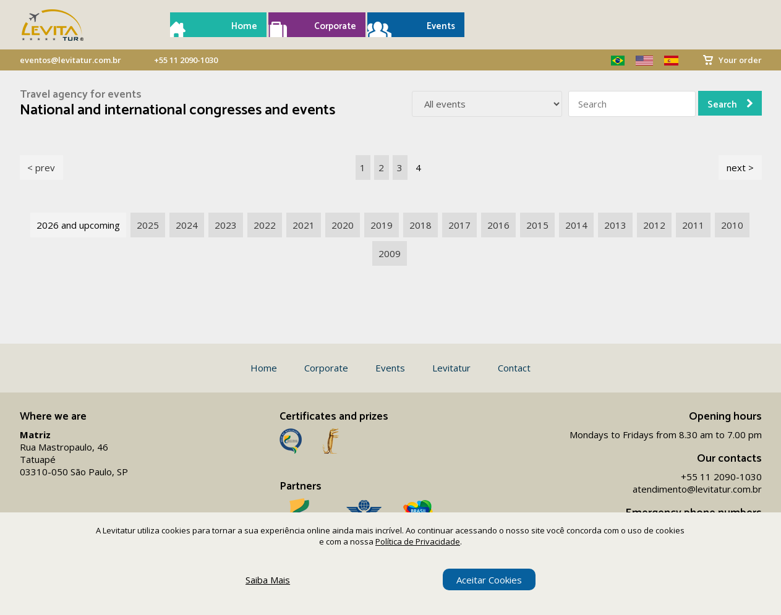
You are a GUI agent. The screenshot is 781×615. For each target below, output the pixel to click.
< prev (41, 167)
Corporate (335, 26)
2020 (342, 225)
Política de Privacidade (417, 541)
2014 (576, 225)
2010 (732, 225)
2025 (148, 225)
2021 (303, 225)
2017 (459, 225)
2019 (381, 225)
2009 (389, 253)
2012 (654, 225)
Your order (740, 60)
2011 (693, 225)
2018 (420, 225)
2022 (265, 225)
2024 (187, 225)
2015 (537, 225)
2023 (226, 225)
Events (441, 26)
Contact (514, 368)
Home (244, 26)
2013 (615, 225)
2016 (498, 225)
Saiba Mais (267, 580)
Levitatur (451, 368)
